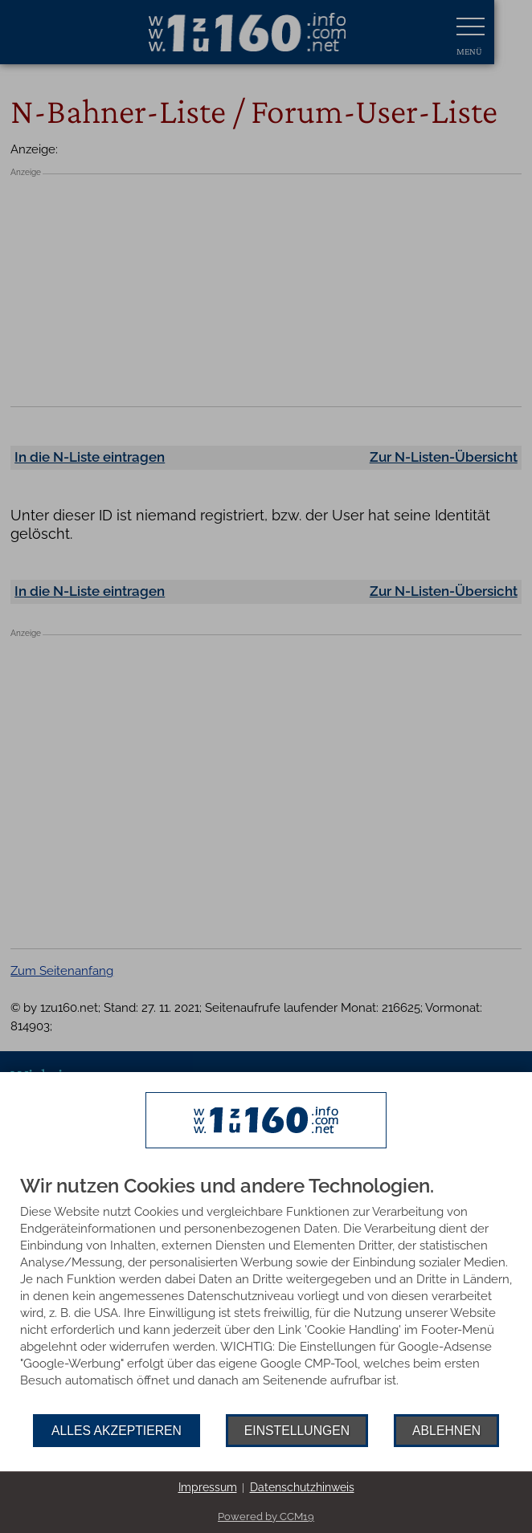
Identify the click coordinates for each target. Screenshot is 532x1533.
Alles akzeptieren (116, 1430)
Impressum (207, 1487)
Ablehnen (446, 1430)
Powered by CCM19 (266, 1517)
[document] (266, 1294)
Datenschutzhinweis (302, 1487)
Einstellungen (297, 1430)
